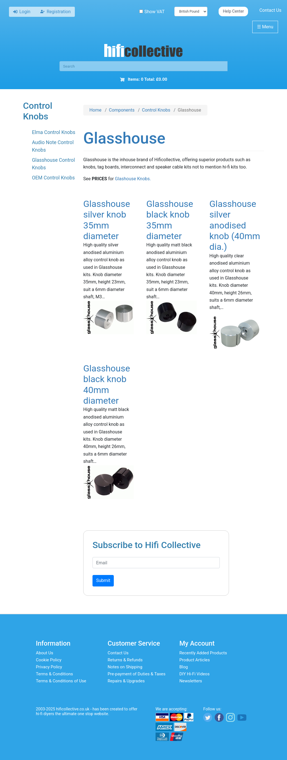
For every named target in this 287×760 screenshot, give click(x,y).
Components (122, 110)
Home (95, 110)
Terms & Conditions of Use (61, 680)
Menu (265, 26)
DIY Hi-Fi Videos (194, 673)
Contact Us (270, 10)
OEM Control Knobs (53, 178)
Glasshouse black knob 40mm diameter (106, 384)
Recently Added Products (203, 652)
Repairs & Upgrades (126, 680)
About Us (44, 652)
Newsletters (190, 680)
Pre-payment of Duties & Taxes (136, 673)
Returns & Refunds (125, 659)
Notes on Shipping (125, 666)
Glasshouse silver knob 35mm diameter (106, 219)
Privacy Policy (49, 666)
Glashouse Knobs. (133, 178)
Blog (183, 666)
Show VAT (152, 11)
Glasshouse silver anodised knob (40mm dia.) (234, 225)
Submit (103, 580)
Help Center (233, 11)
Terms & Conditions (54, 673)
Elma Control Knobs (53, 132)
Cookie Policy (48, 659)
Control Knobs (156, 110)
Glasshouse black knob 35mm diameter (169, 219)
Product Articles (194, 659)
